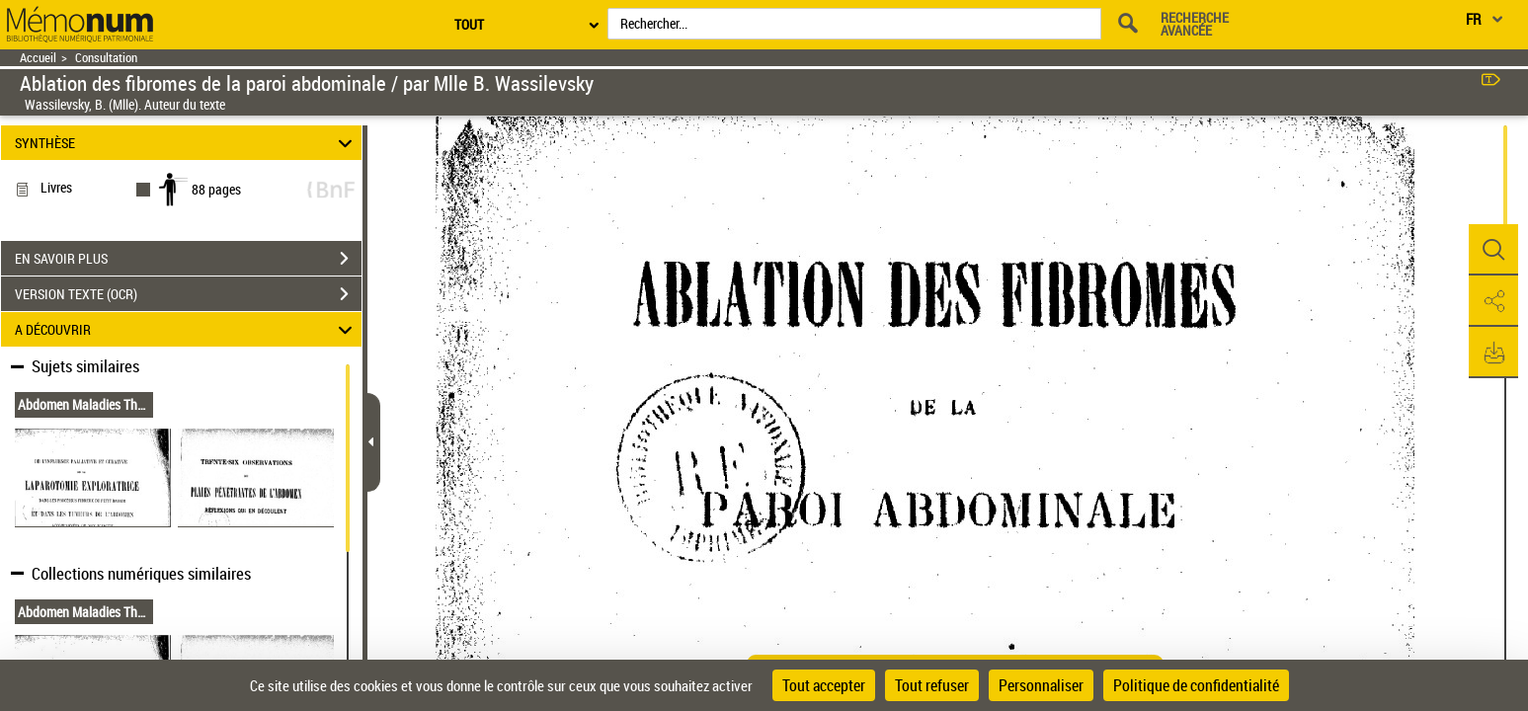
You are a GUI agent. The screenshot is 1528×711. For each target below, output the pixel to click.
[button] (1493, 250)
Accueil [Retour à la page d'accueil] (38, 57)
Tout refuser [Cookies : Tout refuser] (932, 685)
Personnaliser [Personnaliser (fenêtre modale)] (1041, 685)
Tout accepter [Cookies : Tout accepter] (823, 685)
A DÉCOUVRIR (186, 329)
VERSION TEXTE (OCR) (188, 294)
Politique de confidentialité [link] (1196, 685)
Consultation (106, 57)
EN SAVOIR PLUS (188, 259)
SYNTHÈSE (186, 142)
